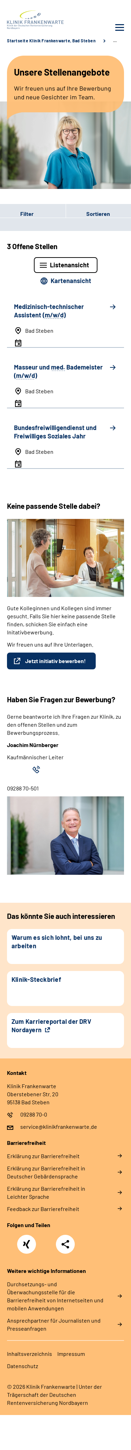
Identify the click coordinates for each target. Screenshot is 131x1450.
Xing (26, 1240)
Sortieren (98, 213)
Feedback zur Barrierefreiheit (43, 1208)
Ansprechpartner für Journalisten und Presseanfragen (54, 1324)
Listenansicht (69, 265)
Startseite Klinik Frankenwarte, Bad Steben (51, 40)
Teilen (65, 1244)
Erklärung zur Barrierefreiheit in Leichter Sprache (46, 1192)
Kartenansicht (71, 280)
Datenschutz (22, 1366)
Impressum (71, 1353)
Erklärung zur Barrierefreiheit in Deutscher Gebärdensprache (46, 1172)
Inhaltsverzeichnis (29, 1353)
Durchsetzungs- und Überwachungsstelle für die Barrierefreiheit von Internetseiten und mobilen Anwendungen (55, 1296)
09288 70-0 (33, 1114)
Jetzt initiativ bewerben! (55, 660)
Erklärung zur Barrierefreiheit (43, 1156)
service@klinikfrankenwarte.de (58, 1126)
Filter (17, 213)
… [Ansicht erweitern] (115, 40)
